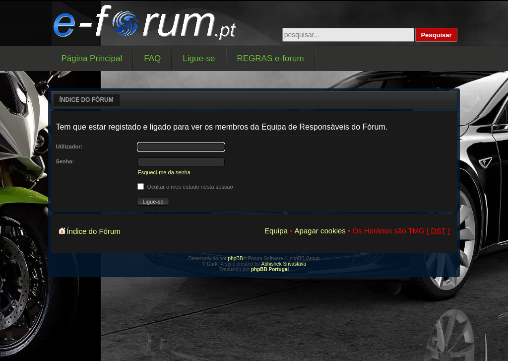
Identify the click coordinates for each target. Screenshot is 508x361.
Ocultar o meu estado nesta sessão (185, 187)
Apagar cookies (319, 230)
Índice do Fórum (86, 99)
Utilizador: (69, 146)
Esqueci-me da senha (163, 172)
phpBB (235, 258)
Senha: (65, 161)
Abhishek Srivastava (284, 264)
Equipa (276, 230)
